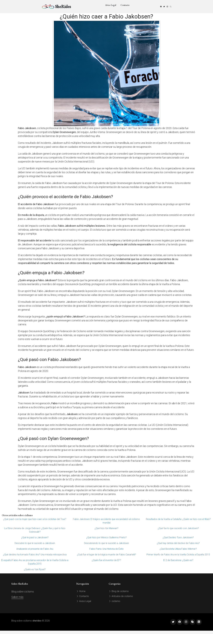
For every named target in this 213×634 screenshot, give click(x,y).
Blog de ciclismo (119, 591)
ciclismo (114, 601)
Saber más (17, 596)
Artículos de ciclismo (121, 596)
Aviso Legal (110, 5)
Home (80, 591)
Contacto (125, 5)
